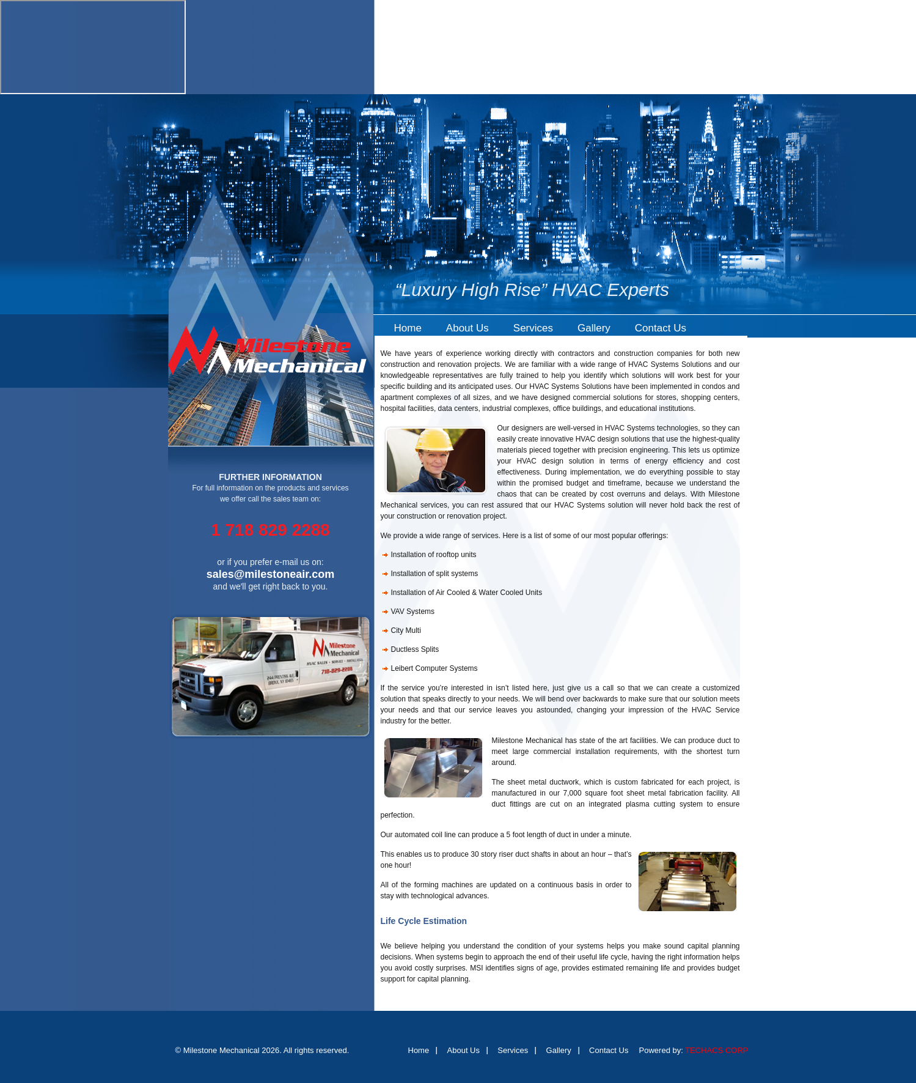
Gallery (593, 328)
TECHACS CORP (716, 1050)
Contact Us (660, 328)
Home (408, 328)
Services (533, 328)
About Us (467, 328)
